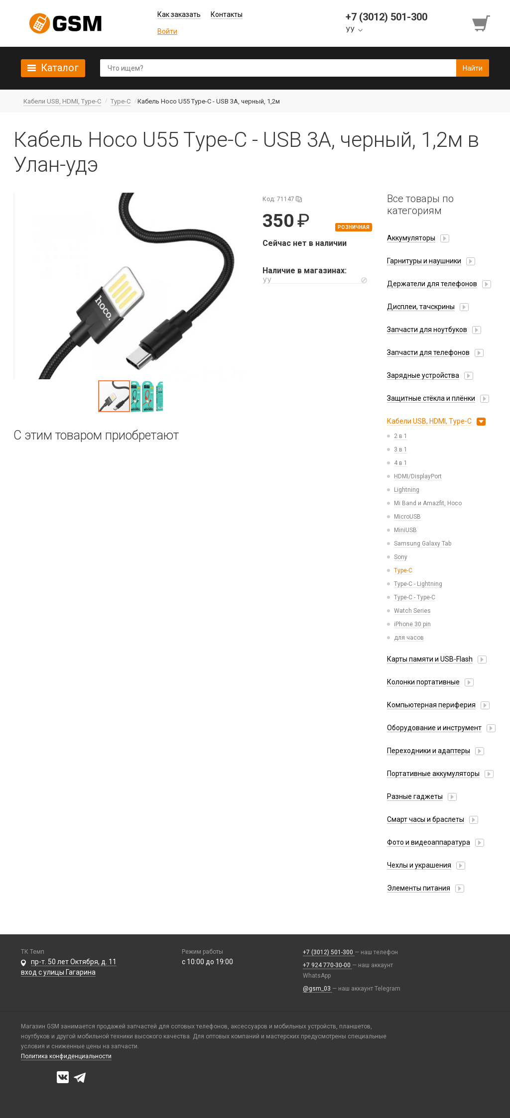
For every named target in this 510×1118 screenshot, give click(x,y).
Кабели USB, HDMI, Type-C (429, 421)
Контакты (227, 14)
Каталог (60, 68)
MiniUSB (405, 530)
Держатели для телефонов (432, 284)
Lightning (406, 489)
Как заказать (179, 14)
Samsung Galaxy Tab (422, 543)
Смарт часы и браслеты (425, 819)
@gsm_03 (317, 988)
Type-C (403, 570)
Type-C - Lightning (418, 583)
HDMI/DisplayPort (418, 476)
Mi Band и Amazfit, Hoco (428, 503)
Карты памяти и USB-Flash (430, 659)
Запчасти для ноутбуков (427, 330)
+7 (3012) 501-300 (329, 952)
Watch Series (412, 610)
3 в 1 (400, 449)
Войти (167, 31)
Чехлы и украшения (419, 865)
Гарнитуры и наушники (424, 261)
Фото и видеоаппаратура (428, 842)
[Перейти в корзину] (482, 23)
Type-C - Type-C (414, 597)
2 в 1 (400, 436)
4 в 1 (400, 462)
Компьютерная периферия (431, 705)
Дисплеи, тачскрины (421, 307)
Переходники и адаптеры (428, 751)
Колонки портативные (423, 682)
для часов (409, 637)
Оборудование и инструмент (434, 728)
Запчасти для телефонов (428, 352)
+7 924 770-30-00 (327, 965)
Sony (400, 557)
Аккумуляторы (411, 238)
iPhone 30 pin (412, 624)
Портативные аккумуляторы (433, 774)
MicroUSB (407, 516)
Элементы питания (418, 888)
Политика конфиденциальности (66, 1056)
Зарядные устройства (423, 375)
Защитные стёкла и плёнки (431, 398)
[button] (130, 286)
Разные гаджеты (415, 796)
